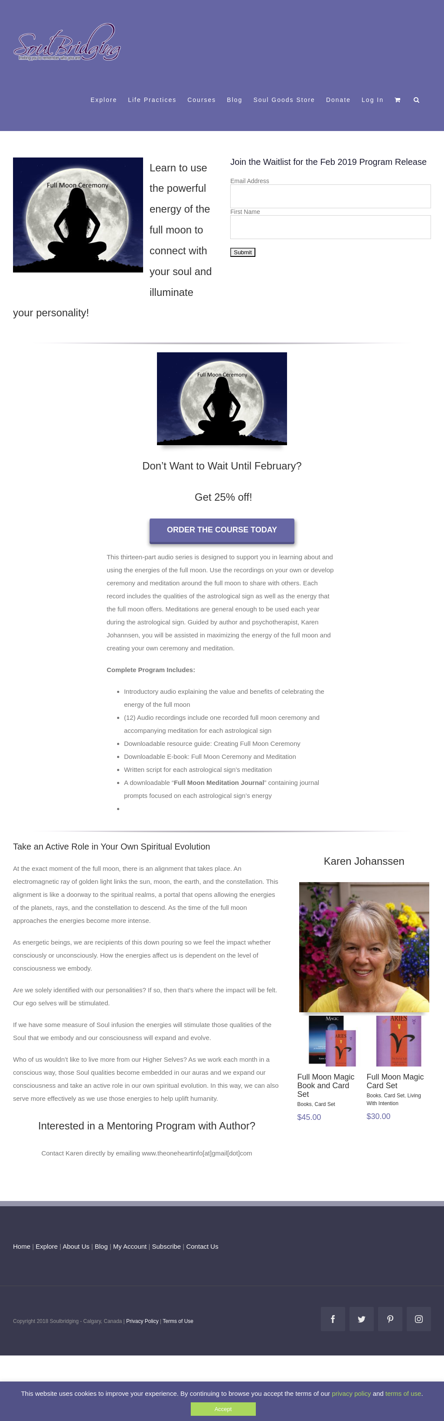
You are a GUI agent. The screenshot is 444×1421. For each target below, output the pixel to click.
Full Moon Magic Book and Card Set (326, 1086)
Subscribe (166, 1246)
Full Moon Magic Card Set (395, 1081)
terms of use (403, 1393)
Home (21, 1246)
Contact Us (201, 1246)
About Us (76, 1246)
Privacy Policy (142, 1321)
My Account (130, 1246)
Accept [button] (223, 1409)
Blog (101, 1246)
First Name (245, 211)
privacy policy (351, 1393)
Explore (47, 1246)
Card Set (325, 1104)
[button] (417, 99)
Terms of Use (178, 1321)
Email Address (249, 180)
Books (304, 1104)
